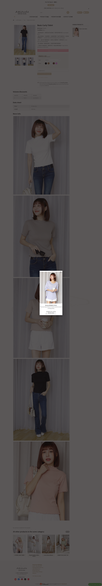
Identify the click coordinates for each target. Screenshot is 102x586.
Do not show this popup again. (51, 313)
